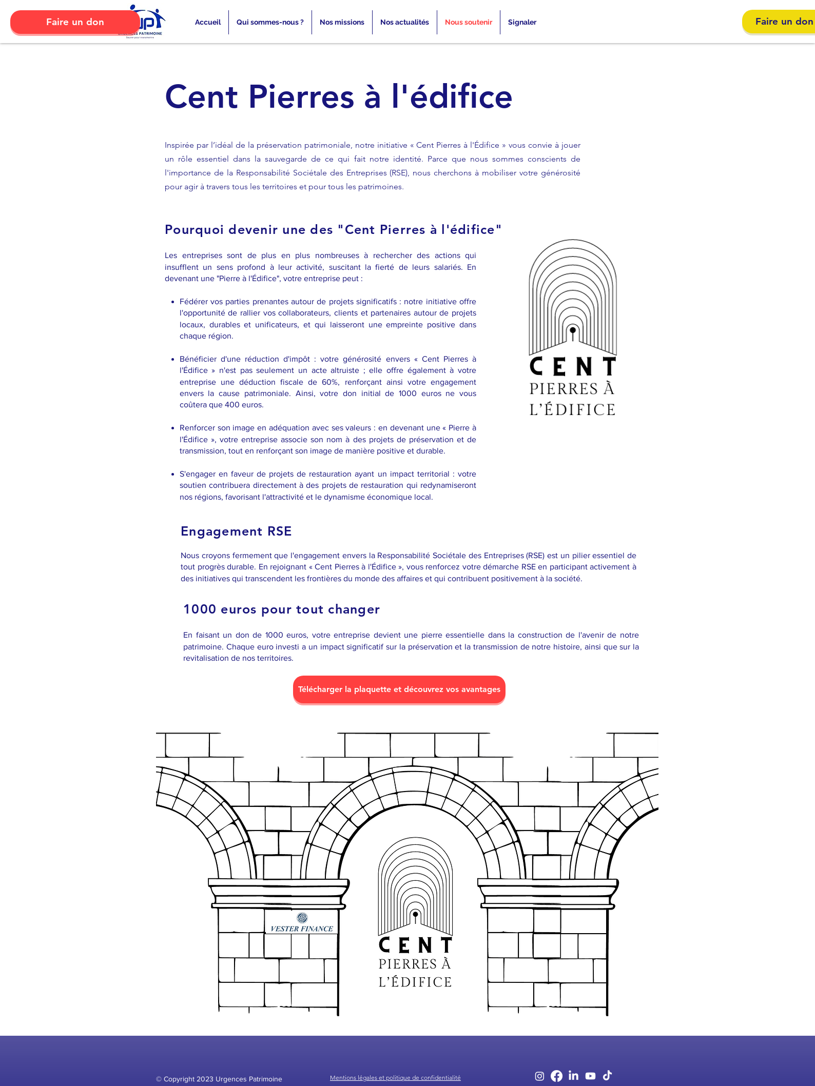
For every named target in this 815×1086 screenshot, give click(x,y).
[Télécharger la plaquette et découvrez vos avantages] (399, 689)
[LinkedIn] (573, 1076)
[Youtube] (590, 1076)
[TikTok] (607, 1076)
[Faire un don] (75, 22)
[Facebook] (556, 1076)
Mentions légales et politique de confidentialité (395, 1077)
